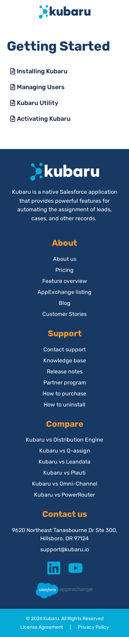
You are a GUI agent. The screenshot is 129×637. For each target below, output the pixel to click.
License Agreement (41, 627)
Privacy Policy (93, 627)
